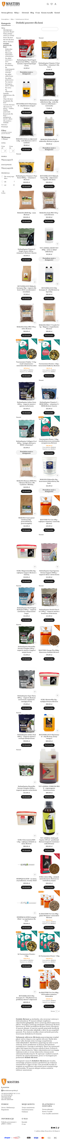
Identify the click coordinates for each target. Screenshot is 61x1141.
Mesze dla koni (8, 42)
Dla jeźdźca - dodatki (7, 121)
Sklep (12, 19)
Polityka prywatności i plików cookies (8, 1123)
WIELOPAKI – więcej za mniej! (8, 34)
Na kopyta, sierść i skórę (9, 85)
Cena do (11, 147)
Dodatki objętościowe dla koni (8, 95)
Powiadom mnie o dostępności (26, 73)
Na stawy (8, 88)
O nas (24, 1124)
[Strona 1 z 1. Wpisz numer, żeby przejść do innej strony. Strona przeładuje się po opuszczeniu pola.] (56, 1011)
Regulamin (5, 1109)
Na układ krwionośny (9, 64)
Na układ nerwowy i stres (8, 59)
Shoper (56, 1131)
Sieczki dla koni (8, 39)
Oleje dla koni (8, 99)
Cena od (3, 147)
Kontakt (24, 1122)
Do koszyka (49, 73)
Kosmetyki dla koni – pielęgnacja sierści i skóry (8, 116)
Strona (53, 1011)
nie (5, 185)
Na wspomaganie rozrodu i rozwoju (9, 70)
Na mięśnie (9, 82)
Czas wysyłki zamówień (50, 1113)
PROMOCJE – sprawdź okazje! (8, 31)
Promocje (4, 127)
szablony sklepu (40, 1131)
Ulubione (25, 1112)
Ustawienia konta (27, 1109)
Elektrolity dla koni (8, 50)
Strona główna (5, 19)
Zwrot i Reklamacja (8, 1107)
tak (5, 182)
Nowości (4, 125)
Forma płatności (47, 1109)
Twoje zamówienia (28, 1107)
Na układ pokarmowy (9, 79)
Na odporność (8, 90)
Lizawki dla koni (8, 105)
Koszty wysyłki (47, 1111)
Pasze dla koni (8, 37)
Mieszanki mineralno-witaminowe (9, 54)
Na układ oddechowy (9, 75)
